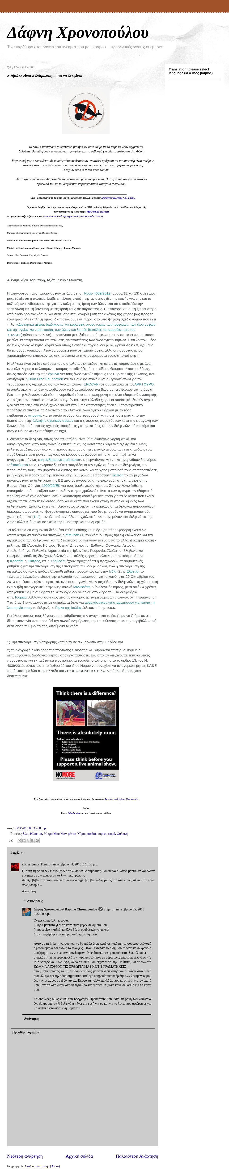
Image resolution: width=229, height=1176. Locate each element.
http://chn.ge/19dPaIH (98, 211)
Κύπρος (34, 561)
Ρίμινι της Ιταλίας (68, 608)
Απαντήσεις (35, 901)
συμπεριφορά (106, 834)
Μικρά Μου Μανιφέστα (60, 834)
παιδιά (91, 834)
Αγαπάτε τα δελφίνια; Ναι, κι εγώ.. (118, 198)
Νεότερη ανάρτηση (25, 1156)
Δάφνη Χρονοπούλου (78, 32)
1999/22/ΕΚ (51, 486)
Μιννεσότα (81, 587)
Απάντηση (29, 891)
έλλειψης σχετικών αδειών (53, 420)
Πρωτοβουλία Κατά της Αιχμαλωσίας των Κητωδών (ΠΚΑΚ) (73, 216)
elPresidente (30, 864)
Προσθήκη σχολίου (25, 1032)
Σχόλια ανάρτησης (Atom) (42, 1166)
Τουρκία (20, 597)
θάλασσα (36, 834)
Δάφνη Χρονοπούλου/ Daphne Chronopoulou (65, 909)
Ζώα (25, 834)
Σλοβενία (58, 561)
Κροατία (16, 561)
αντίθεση (72, 535)
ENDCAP (91, 384)
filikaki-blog (74, 813)
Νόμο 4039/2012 (97, 293)
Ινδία (112, 571)
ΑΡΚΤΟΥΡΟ (144, 384)
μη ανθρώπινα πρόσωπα (59, 460)
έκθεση (117, 475)
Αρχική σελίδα (79, 1156)
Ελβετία (133, 571)
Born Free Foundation (46, 379)
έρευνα (53, 374)
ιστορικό (34, 415)
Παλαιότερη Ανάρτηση (137, 1156)
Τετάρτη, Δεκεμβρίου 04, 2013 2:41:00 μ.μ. (69, 864)
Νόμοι (81, 834)
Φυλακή (122, 834)
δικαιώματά (19, 465)
